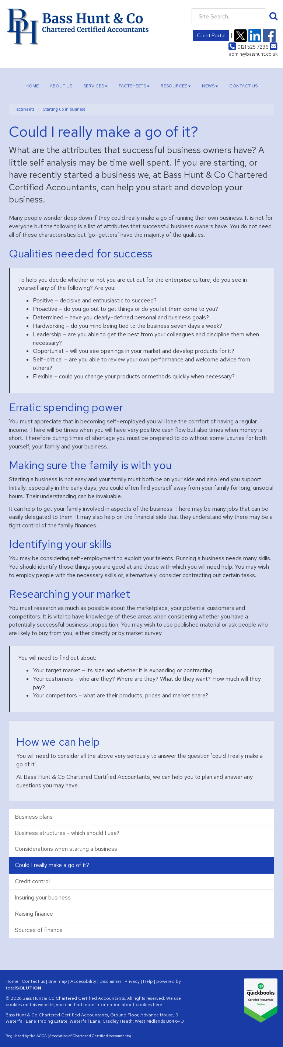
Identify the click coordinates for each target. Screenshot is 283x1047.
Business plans (34, 817)
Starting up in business (64, 109)
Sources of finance (39, 930)
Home (32, 86)
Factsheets (134, 86)
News (210, 86)
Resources (176, 86)
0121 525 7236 (248, 47)
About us (61, 86)
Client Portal (211, 35)
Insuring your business (43, 897)
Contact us (243, 86)
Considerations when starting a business (66, 849)
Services (95, 86)
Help (148, 981)
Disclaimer (110, 981)
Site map (57, 981)
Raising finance (34, 914)
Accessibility (83, 981)
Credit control (32, 881)
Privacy (132, 981)
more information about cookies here (122, 1005)
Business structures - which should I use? (67, 833)
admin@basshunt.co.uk (253, 50)
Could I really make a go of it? (52, 865)
